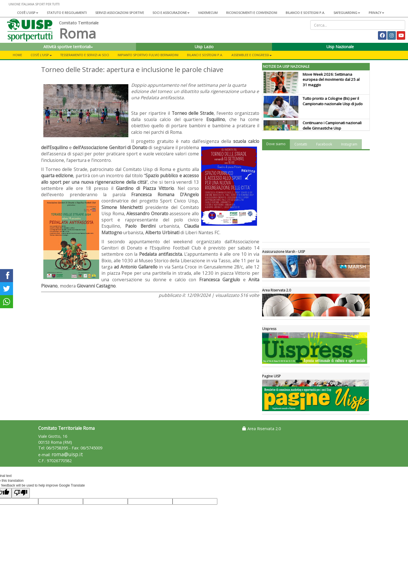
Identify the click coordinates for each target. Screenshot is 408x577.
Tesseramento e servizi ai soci (84, 55)
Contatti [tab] (300, 144)
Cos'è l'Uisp (27, 12)
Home (17, 55)
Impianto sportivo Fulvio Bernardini (148, 55)
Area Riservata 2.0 (261, 428)
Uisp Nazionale (340, 46)
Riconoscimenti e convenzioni (251, 12)
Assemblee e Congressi (251, 55)
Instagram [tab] (349, 144)
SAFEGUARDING (346, 12)
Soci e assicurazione (171, 12)
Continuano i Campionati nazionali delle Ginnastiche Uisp (332, 125)
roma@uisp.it (67, 454)
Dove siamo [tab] (276, 143)
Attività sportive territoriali (68, 46)
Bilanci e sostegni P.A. (205, 55)
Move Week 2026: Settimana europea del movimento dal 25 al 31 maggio (331, 80)
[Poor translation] (21, 493)
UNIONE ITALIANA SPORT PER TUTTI (34, 4)
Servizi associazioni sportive (119, 12)
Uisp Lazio (204, 46)
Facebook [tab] (324, 144)
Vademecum (208, 12)
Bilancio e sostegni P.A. (305, 12)
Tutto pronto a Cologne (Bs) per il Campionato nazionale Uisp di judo (333, 101)
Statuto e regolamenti (67, 12)
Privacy (376, 12)
